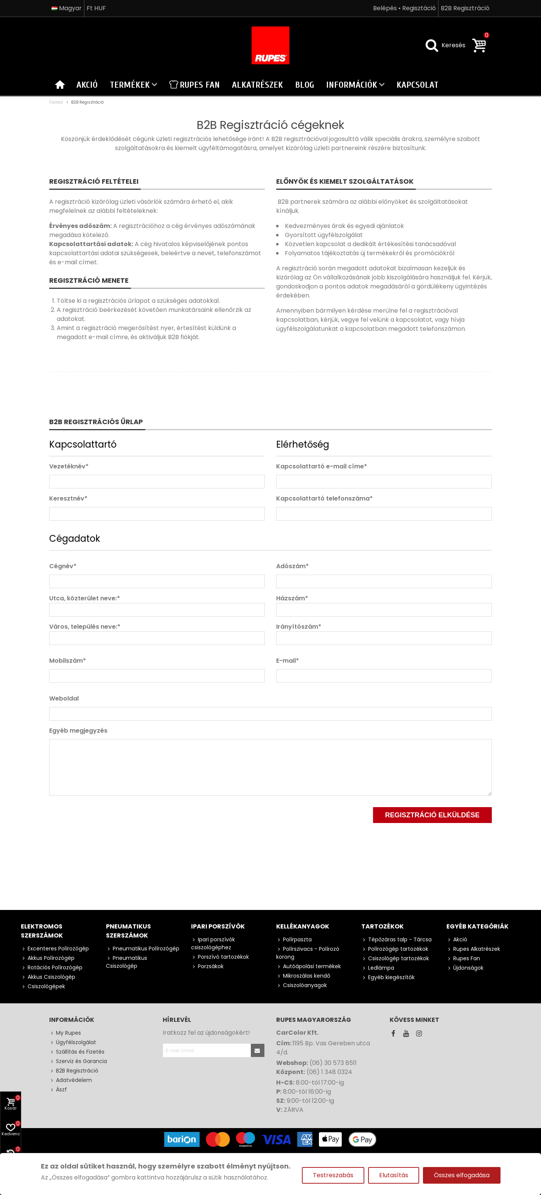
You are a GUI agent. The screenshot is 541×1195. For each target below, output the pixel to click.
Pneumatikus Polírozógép (142, 949)
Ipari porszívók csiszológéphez (213, 943)
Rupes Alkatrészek (473, 949)
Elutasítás (393, 1175)
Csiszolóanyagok (301, 985)
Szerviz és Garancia (78, 1061)
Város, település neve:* (157, 633)
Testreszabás (333, 1175)
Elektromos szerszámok (42, 931)
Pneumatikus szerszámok (128, 931)
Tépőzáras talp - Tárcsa (396, 940)
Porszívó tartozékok (220, 957)
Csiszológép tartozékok (395, 959)
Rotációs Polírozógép (51, 968)
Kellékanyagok (302, 926)
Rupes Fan (194, 85)
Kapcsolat (417, 85)
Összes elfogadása (462, 1175)
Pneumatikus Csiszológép (126, 962)
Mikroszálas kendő (303, 976)
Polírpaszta (294, 940)
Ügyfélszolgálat (72, 1042)
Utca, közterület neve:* (157, 605)
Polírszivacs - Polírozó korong (307, 953)
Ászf (58, 1090)
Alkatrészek (257, 85)
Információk (351, 85)
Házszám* (384, 605)
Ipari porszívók (218, 926)
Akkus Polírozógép (48, 958)
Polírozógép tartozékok (394, 949)
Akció (87, 85)
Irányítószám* (384, 633)
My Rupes (65, 1033)
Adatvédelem (70, 1080)
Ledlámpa (377, 968)
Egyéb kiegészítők (388, 977)
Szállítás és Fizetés (76, 1052)
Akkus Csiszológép (48, 977)
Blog (304, 85)
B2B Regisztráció (73, 1071)
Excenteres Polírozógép (55, 949)
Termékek (130, 85)
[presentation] (258, 822)
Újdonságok (464, 968)
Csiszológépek (43, 986)
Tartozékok (382, 926)
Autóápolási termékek (308, 966)
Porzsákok (207, 966)
